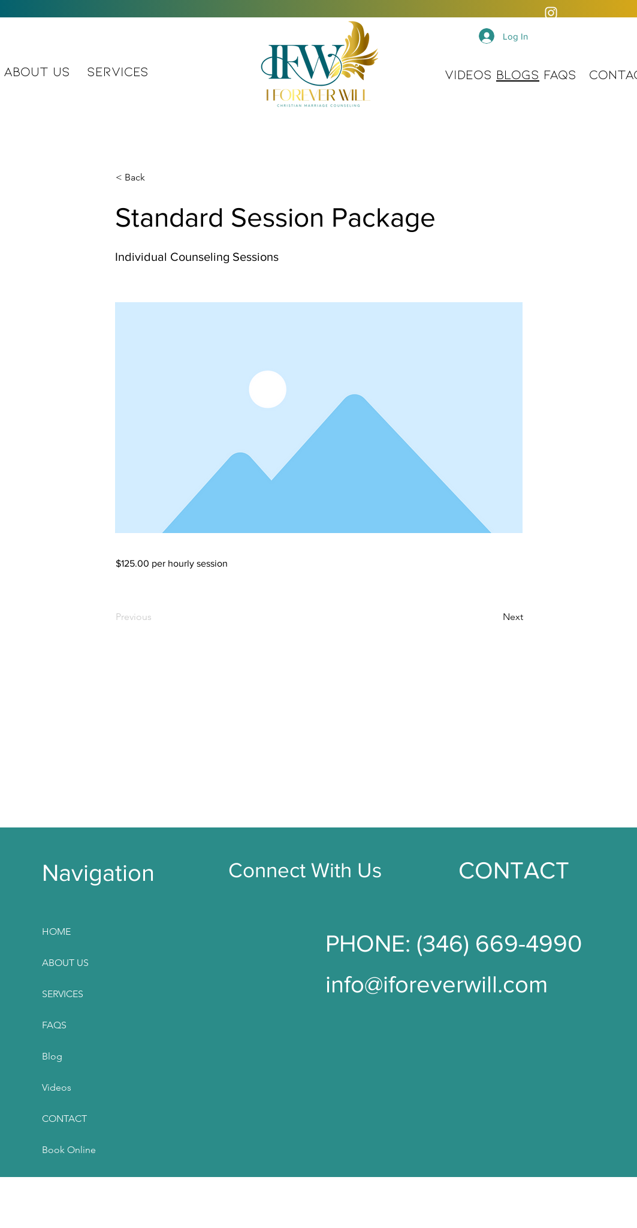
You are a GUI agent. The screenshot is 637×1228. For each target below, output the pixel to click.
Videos (56, 1087)
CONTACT (64, 1118)
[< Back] (155, 177)
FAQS (560, 74)
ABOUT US (37, 71)
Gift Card (61, 1181)
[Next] (493, 617)
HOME (56, 931)
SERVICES (62, 994)
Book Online (69, 1149)
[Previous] (155, 617)
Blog (52, 1056)
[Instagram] (551, 13)
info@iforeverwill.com (436, 984)
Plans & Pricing (69, 1212)
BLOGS (517, 74)
